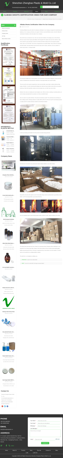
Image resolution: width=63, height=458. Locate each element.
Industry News (4, 30)
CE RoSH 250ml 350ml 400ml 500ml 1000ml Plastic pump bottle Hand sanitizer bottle (10, 130)
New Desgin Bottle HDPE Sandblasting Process (9, 379)
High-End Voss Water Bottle (32, 259)
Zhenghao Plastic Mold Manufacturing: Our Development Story (9, 174)
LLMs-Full (35, 452)
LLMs (27, 452)
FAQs (46, 11)
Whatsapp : (33, 425)
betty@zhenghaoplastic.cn (6, 429)
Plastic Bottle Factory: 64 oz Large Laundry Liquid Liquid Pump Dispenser (9, 355)
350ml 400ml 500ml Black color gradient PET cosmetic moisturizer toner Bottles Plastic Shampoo (9, 243)
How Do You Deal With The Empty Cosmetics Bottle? (34, 263)
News (36, 11)
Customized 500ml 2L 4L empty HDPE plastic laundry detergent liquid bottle (10, 136)
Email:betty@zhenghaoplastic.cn (19, 7)
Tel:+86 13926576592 (32, 7)
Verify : (32, 439)
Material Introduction (6, 28)
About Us (26, 11)
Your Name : (33, 420)
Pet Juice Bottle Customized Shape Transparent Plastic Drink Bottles (9, 267)
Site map (39, 450)
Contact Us (57, 11)
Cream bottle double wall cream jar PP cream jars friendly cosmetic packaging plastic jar (9, 195)
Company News (38, 19)
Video (56, 450)
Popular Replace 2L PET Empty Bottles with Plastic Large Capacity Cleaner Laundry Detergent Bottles (10, 142)
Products (15, 11)
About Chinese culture (6, 38)
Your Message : (34, 428)
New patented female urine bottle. (9, 331)
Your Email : (33, 423)
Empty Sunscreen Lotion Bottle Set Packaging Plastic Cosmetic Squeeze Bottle (9, 287)
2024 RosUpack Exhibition (8, 219)
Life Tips (3, 36)
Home (4, 11)
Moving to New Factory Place (9, 311)
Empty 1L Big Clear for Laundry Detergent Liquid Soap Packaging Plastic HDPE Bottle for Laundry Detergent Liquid (10, 148)
